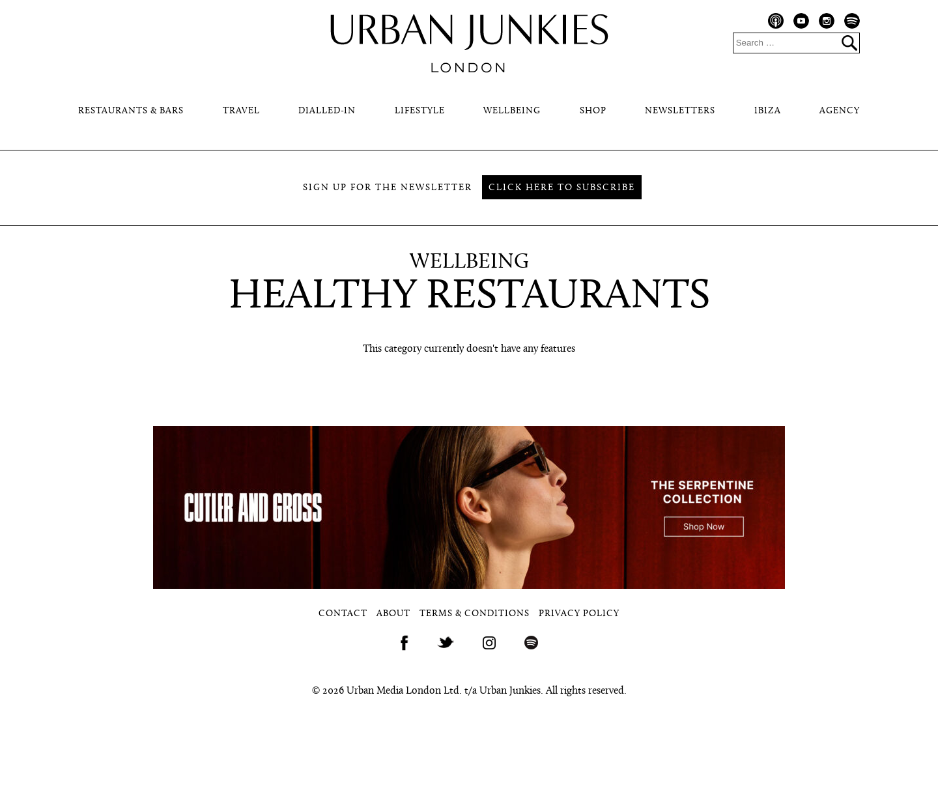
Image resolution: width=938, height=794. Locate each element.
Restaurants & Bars (131, 111)
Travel (241, 111)
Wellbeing (512, 111)
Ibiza (767, 111)
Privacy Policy (579, 614)
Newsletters (680, 111)
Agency (839, 111)
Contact (343, 614)
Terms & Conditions (474, 614)
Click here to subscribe (562, 188)
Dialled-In (327, 111)
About (393, 614)
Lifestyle (420, 111)
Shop (593, 111)
